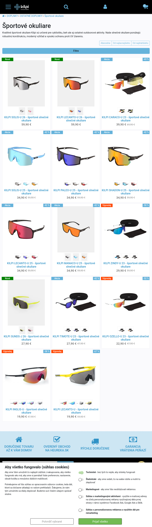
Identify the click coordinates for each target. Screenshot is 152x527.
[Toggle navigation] (8, 7)
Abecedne (105, 43)
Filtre (76, 50)
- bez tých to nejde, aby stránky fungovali (110, 472)
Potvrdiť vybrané (52, 521)
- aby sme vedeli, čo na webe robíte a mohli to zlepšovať (113, 481)
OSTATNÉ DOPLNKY (31, 16)
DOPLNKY (12, 16)
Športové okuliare (54, 16)
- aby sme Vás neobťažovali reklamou (111, 489)
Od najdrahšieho (140, 43)
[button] (145, 7)
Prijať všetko (100, 521)
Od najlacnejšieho (121, 43)
